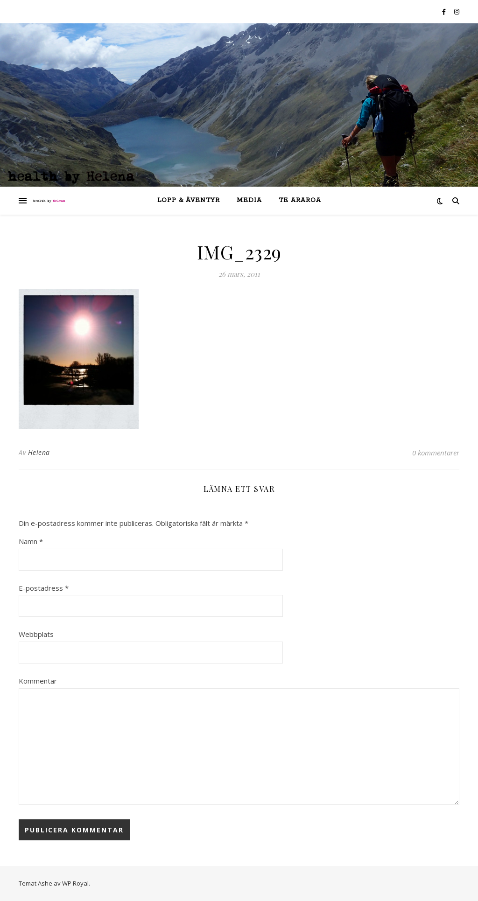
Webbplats (36, 634)
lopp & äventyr (188, 200)
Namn (31, 541)
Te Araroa (300, 200)
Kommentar (38, 680)
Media (249, 200)
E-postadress (44, 588)
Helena (39, 452)
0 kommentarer (435, 452)
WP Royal (75, 883)
